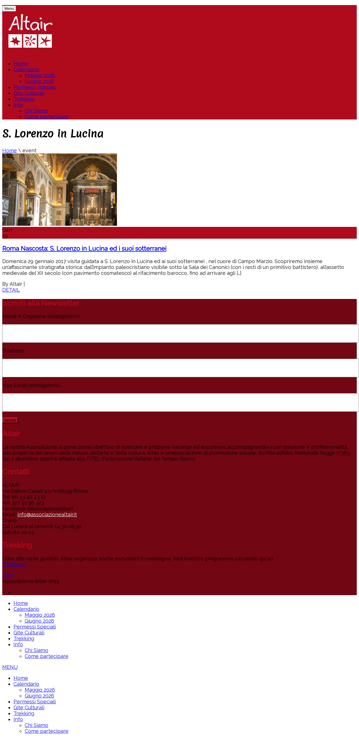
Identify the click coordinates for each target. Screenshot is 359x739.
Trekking (23, 99)
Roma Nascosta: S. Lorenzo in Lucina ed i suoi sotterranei (84, 248)
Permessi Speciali (34, 87)
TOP (7, 575)
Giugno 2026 (39, 81)
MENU (10, 667)
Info (18, 105)
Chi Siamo (36, 111)
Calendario (26, 69)
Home (20, 63)
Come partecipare (46, 116)
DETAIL (11, 290)
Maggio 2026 (40, 75)
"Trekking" (14, 564)
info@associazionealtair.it (47, 514)
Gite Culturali (28, 93)
